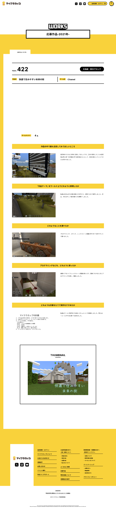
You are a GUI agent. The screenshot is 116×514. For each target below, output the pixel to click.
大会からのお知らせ (43, 458)
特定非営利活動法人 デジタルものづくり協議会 (58, 493)
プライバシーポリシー (90, 477)
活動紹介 (40, 462)
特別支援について (66, 475)
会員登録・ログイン (97, 3)
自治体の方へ (88, 473)
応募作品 (63, 471)
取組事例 (87, 470)
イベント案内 (41, 470)
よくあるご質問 (65, 467)
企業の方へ (88, 468)
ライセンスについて (90, 460)
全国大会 (64, 460)
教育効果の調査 (89, 458)
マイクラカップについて (44, 454)
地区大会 (64, 458)
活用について (88, 456)
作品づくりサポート (43, 474)
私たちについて (66, 463)
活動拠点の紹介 (65, 479)
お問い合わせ (41, 466)
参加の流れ (64, 456)
